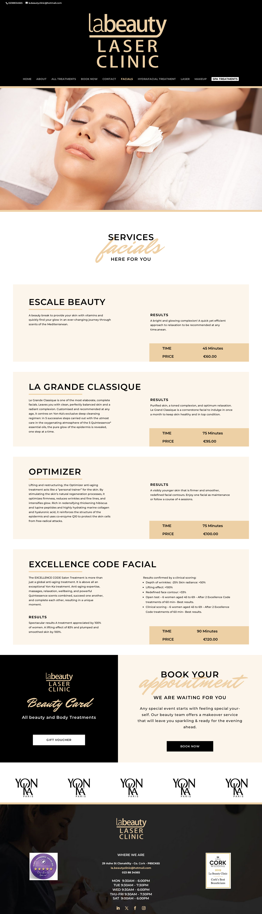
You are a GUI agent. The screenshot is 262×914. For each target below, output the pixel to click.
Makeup (201, 40)
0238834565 (15, 3)
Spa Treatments (225, 40)
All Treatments (171, 882)
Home (27, 40)
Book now (89, 40)
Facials (127, 40)
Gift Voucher (59, 701)
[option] (52, 749)
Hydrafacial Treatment (157, 40)
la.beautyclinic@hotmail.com (131, 829)
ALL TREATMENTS (63, 40)
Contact (109, 40)
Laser (185, 40)
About (41, 40)
